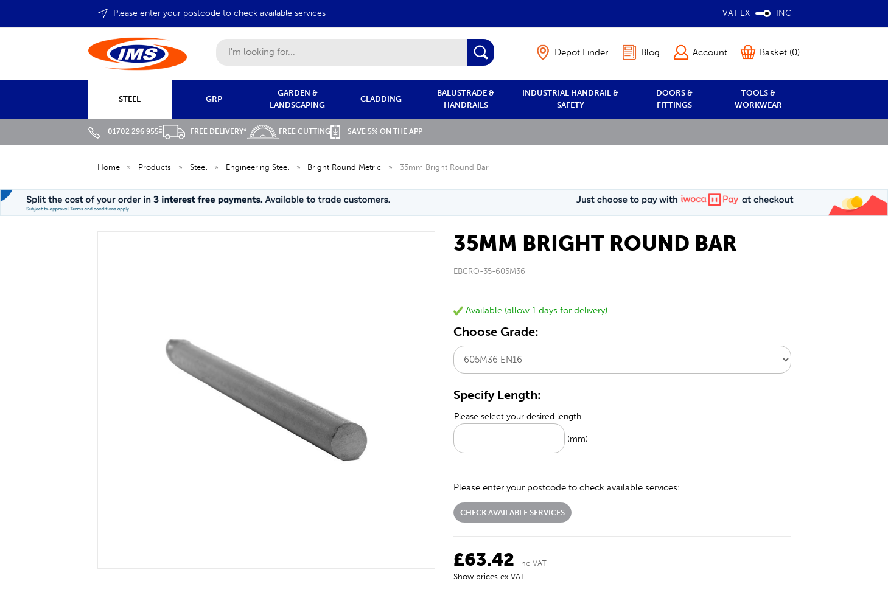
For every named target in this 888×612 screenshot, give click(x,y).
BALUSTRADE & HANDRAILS (465, 99)
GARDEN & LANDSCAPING (297, 99)
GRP (214, 98)
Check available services (512, 512)
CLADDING (381, 98)
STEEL (130, 98)
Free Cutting (288, 131)
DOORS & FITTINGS (674, 99)
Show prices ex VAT (489, 576)
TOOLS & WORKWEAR (758, 99)
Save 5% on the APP (376, 131)
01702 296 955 (123, 131)
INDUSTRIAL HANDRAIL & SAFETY (570, 99)
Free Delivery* (203, 131)
